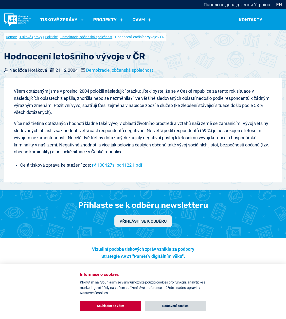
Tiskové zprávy (30, 37)
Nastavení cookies (175, 306)
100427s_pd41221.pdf (119, 165)
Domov (11, 37)
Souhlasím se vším (110, 306)
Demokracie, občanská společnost (86, 37)
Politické (51, 37)
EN (279, 4)
